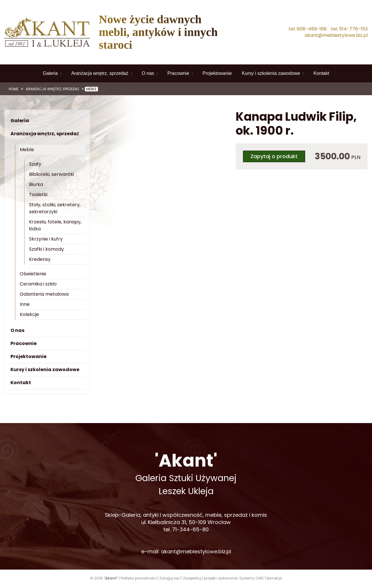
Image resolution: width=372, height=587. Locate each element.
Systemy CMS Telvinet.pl (260, 578)
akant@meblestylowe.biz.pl (336, 35)
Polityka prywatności (139, 578)
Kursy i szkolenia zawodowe (271, 73)
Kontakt (321, 73)
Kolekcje (29, 314)
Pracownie (178, 73)
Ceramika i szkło (38, 284)
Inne (25, 304)
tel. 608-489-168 (308, 29)
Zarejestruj (192, 578)
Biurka (36, 184)
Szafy (35, 164)
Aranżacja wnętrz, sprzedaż (99, 73)
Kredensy (40, 259)
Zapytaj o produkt (274, 156)
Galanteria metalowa (44, 294)
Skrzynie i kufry (46, 239)
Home (13, 89)
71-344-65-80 (190, 529)
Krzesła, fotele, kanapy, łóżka (55, 225)
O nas (148, 73)
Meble (91, 89)
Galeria (50, 73)
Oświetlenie (33, 273)
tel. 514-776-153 (349, 29)
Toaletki (38, 194)
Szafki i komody (46, 249)
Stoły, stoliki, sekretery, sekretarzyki (55, 208)
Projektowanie (217, 73)
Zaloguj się (169, 578)
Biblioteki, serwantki (51, 174)
